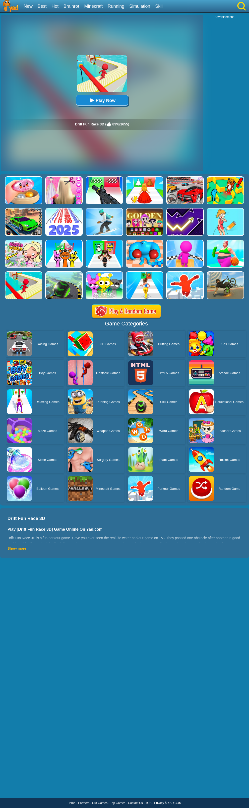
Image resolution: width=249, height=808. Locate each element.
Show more (16, 548)
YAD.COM (175, 803)
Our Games (100, 803)
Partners (83, 803)
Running (116, 6)
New (28, 6)
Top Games (117, 803)
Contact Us (135, 803)
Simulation (139, 6)
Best (42, 6)
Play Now (102, 100)
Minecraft (93, 6)
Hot (55, 6)
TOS (148, 803)
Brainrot (71, 6)
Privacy (159, 803)
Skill (159, 6)
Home (71, 803)
